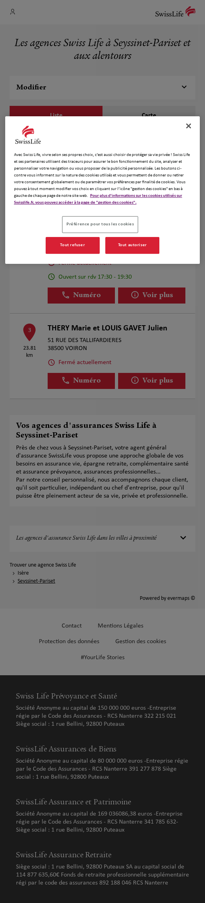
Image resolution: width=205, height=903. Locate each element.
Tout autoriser (132, 245)
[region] (102, 190)
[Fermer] (188, 126)
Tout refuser (72, 245)
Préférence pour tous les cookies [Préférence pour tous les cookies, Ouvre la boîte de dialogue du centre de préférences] (100, 224)
